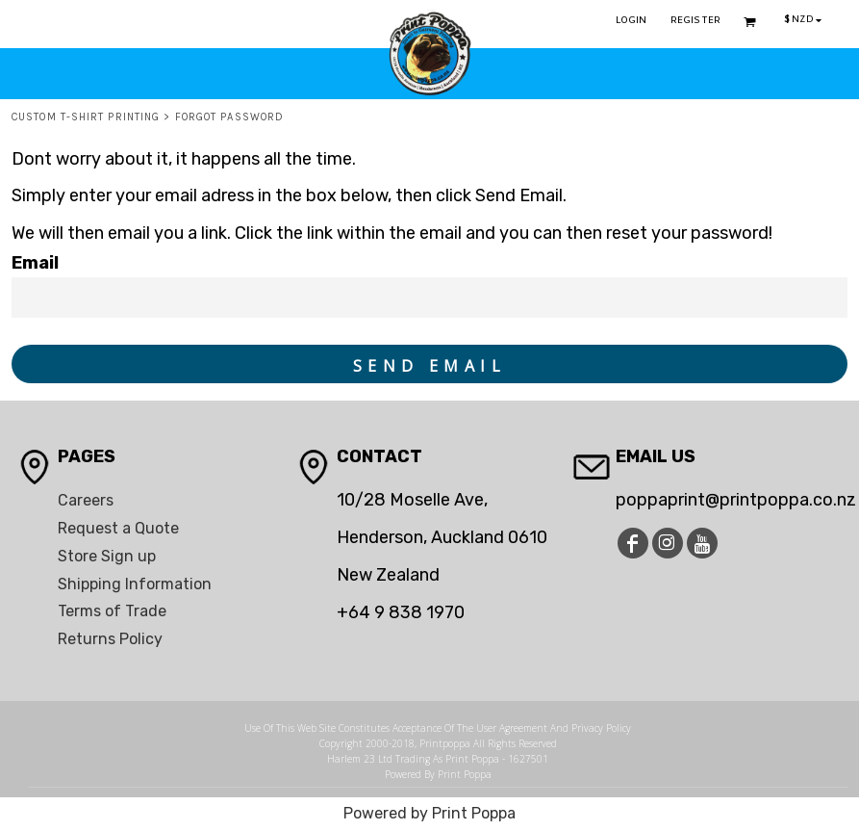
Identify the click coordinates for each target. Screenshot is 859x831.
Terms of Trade (112, 611)
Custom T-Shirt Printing (86, 117)
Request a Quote (118, 528)
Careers (86, 500)
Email (35, 262)
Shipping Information (135, 584)
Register (695, 20)
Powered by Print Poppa (429, 813)
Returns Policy (110, 639)
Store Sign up (107, 556)
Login (631, 20)
